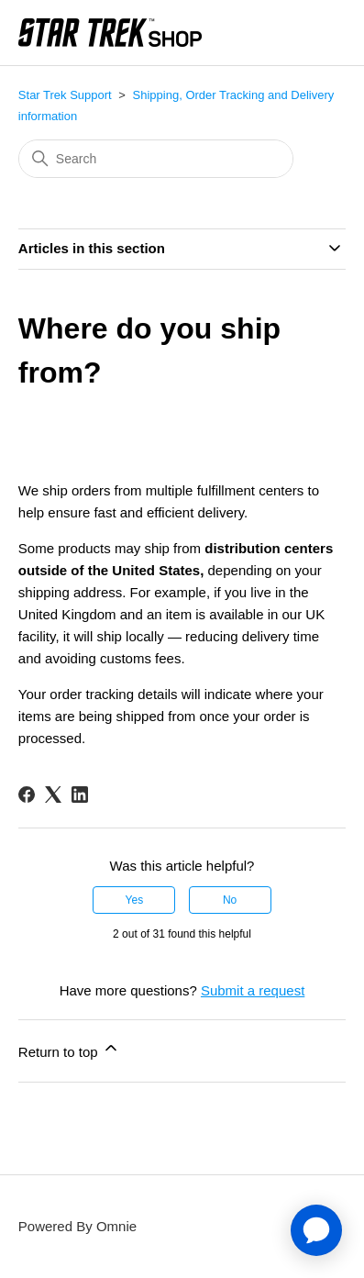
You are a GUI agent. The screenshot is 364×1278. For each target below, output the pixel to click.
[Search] (155, 158)
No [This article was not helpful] (230, 900)
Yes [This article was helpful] (135, 900)
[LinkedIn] (80, 794)
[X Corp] (53, 794)
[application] (316, 1230)
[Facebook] (26, 794)
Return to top (69, 1049)
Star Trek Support (65, 95)
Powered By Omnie (77, 1226)
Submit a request (252, 990)
